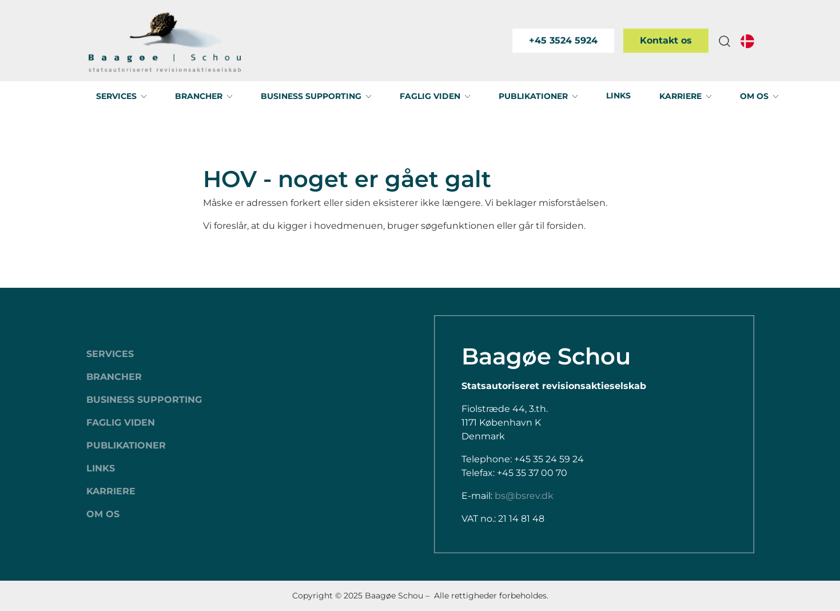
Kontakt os (666, 40)
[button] (724, 41)
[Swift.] (165, 40)
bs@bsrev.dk (524, 495)
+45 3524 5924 (563, 40)
